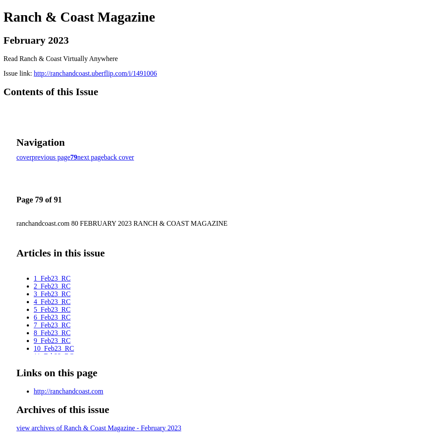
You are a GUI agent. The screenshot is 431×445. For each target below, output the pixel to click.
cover (24, 157)
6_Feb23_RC (52, 317)
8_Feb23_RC (52, 332)
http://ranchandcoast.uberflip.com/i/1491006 (95, 73)
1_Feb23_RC (52, 278)
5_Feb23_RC (52, 309)
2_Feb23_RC (52, 286)
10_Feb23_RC (54, 348)
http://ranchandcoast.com (68, 391)
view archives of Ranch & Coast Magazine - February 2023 (98, 428)
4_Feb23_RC (52, 301)
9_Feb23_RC (52, 340)
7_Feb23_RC (52, 325)
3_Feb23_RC (52, 294)
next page (90, 157)
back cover (119, 157)
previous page (51, 157)
